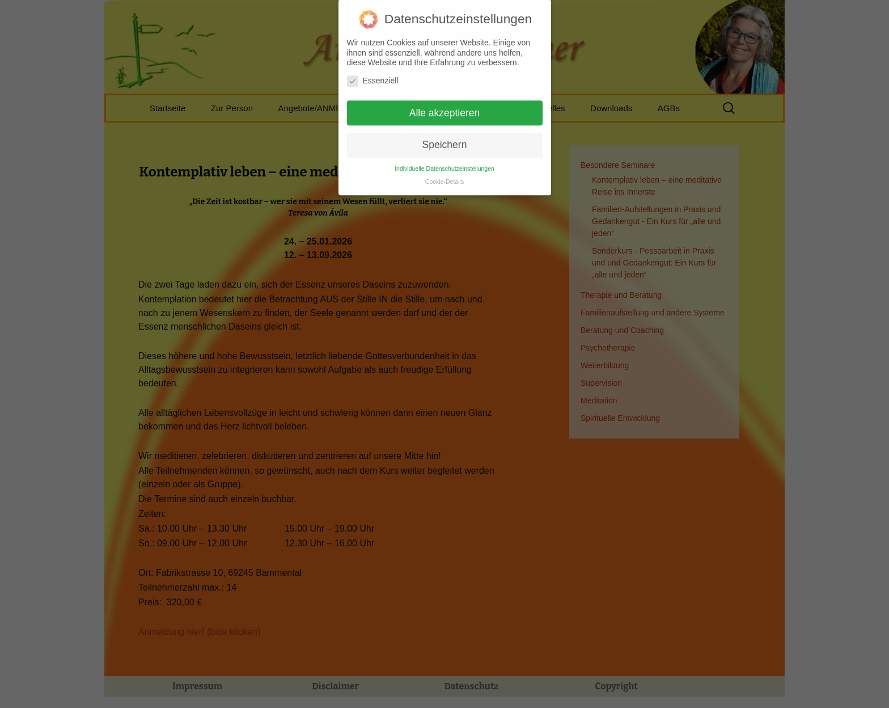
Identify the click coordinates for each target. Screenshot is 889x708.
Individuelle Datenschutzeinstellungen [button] (444, 162)
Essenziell (373, 74)
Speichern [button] (444, 139)
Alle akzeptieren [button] (444, 106)
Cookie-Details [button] (444, 175)
